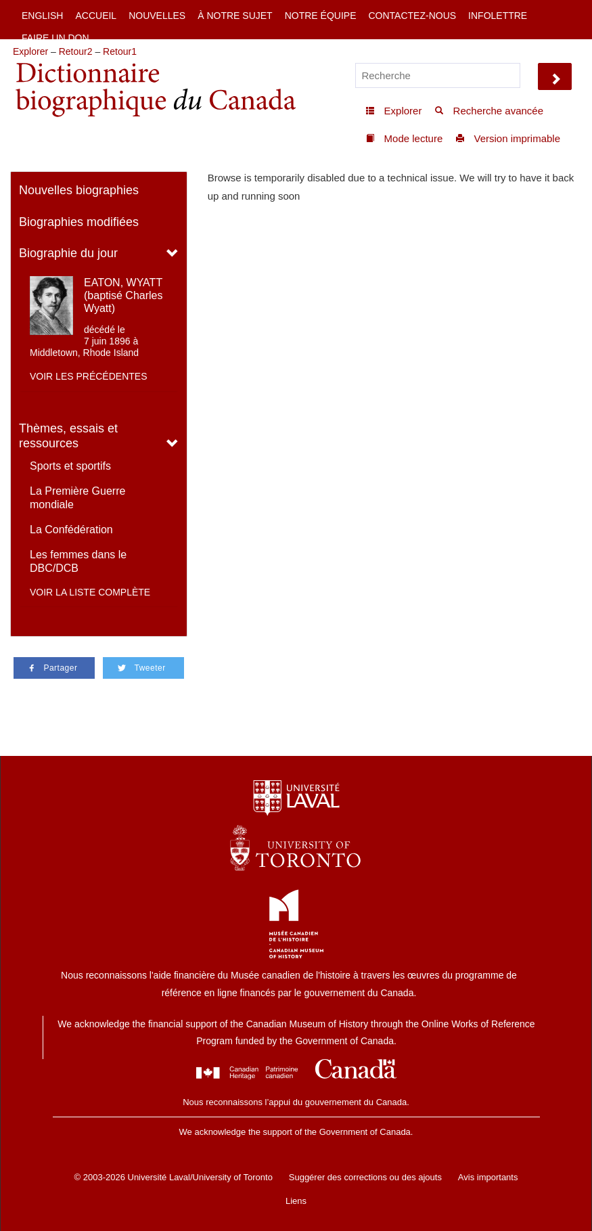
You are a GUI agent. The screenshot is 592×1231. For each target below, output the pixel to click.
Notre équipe (321, 15)
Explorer (30, 51)
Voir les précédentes (88, 376)
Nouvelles (157, 15)
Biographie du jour (68, 253)
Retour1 (120, 51)
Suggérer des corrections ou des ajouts (365, 1177)
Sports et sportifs (70, 466)
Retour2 (76, 51)
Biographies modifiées (79, 222)
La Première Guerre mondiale (77, 497)
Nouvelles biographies (79, 190)
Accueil (95, 15)
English (42, 15)
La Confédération (71, 529)
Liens (296, 1201)
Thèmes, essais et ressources (68, 436)
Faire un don (55, 37)
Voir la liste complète (90, 592)
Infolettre (497, 15)
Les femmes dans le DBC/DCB (78, 561)
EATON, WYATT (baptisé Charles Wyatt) (123, 295)
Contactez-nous (412, 15)
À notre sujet (235, 15)
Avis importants (488, 1177)
